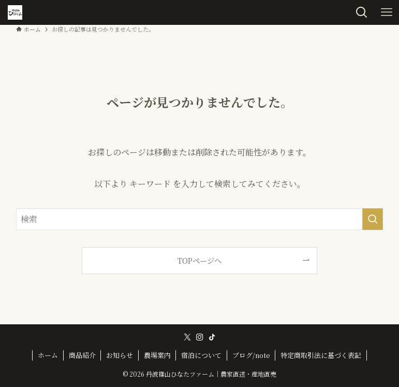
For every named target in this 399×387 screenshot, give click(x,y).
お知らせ (119, 355)
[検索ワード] (199, 219)
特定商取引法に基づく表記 (320, 355)
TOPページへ (199, 260)
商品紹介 (82, 355)
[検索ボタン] (361, 12)
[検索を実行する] (372, 219)
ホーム (48, 355)
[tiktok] (212, 337)
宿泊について (201, 355)
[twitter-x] (187, 337)
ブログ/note (251, 355)
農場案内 (157, 355)
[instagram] (199, 337)
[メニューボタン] (386, 12)
